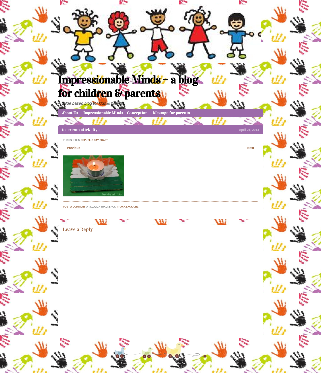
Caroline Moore (191, 363)
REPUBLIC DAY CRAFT (94, 140)
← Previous (71, 148)
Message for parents (171, 112)
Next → (252, 148)
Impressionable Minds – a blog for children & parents (128, 86)
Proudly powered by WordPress (139, 363)
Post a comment (74, 206)
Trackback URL (127, 206)
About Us (70, 112)
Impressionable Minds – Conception (115, 112)
